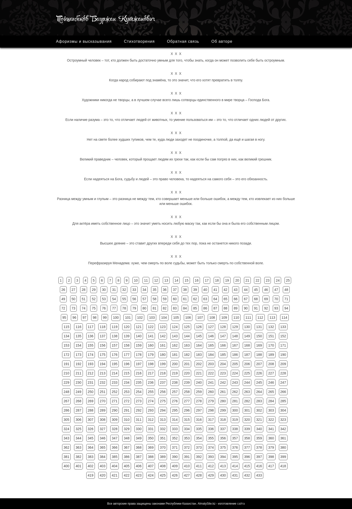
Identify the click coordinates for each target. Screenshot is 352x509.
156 (102, 345)
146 (211, 336)
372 (187, 447)
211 (78, 373)
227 (271, 373)
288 (90, 410)
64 (215, 299)
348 (126, 438)
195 (114, 364)
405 (126, 466)
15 (186, 280)
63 (205, 299)
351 (162, 438)
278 (199, 401)
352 (174, 438)
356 (223, 438)
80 (144, 308)
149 (247, 336)
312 (151, 420)
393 (211, 457)
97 (85, 317)
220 (187, 373)
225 (247, 373)
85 (195, 308)
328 (114, 429)
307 (90, 420)
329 (126, 429)
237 (162, 382)
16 (197, 280)
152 (283, 336)
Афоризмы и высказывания (84, 41)
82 (165, 308)
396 (247, 457)
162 (174, 345)
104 (164, 317)
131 (259, 327)
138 (114, 336)
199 (162, 364)
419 (90, 475)
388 (151, 457)
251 (102, 392)
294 (162, 410)
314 (174, 420)
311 (139, 420)
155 (90, 345)
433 (259, 475)
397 (259, 457)
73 (74, 308)
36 (165, 290)
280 (223, 401)
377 (247, 447)
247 (283, 382)
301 (247, 410)
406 (139, 466)
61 (185, 299)
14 (176, 280)
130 (247, 327)
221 (199, 373)
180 (162, 355)
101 (128, 317)
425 (162, 475)
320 (247, 420)
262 (235, 392)
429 (211, 475)
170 (271, 345)
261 (223, 392)
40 (205, 290)
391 (187, 457)
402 (90, 466)
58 (154, 299)
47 (276, 290)
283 (259, 401)
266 (283, 392)
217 (151, 373)
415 (247, 466)
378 (259, 447)
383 (90, 457)
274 (151, 401)
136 (90, 336)
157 (114, 345)
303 (271, 410)
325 (78, 429)
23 (268, 280)
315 (187, 420)
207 (259, 364)
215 (126, 373)
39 (195, 290)
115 (66, 327)
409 (174, 466)
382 (78, 457)
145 (199, 336)
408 (162, 466)
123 (162, 327)
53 (104, 299)
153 (66, 345)
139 (126, 336)
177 (126, 355)
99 (105, 317)
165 (211, 345)
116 (78, 327)
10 (136, 280)
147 (223, 336)
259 (199, 392)
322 (271, 420)
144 (187, 336)
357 (235, 438)
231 (90, 382)
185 (223, 355)
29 (94, 290)
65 (226, 299)
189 (271, 355)
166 (223, 345)
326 (90, 429)
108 (212, 317)
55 (124, 299)
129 (235, 327)
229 (66, 382)
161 (162, 345)
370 (162, 447)
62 (195, 299)
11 (146, 280)
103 (152, 317)
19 (227, 280)
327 (102, 429)
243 (235, 382)
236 (151, 382)
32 (124, 290)
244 (247, 382)
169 (259, 345)
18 (217, 280)
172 (66, 355)
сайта (241, 503)
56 (134, 299)
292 (139, 410)
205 (235, 364)
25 (288, 280)
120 (126, 327)
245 (259, 382)
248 (66, 392)
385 (114, 457)
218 (162, 373)
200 (174, 364)
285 (283, 401)
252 (114, 392)
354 (199, 438)
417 (271, 466)
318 (223, 420)
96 (74, 317)
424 (151, 475)
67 (246, 299)
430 (223, 475)
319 (235, 420)
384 (102, 457)
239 (187, 382)
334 (187, 429)
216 (139, 373)
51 (84, 299)
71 (286, 299)
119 (114, 327)
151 (271, 336)
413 (223, 466)
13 (166, 280)
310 (126, 420)
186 (235, 355)
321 (259, 420)
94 (286, 308)
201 (187, 364)
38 (185, 290)
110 (236, 317)
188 (259, 355)
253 (126, 392)
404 (114, 466)
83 (175, 308)
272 (126, 401)
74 (84, 308)
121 (139, 327)
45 (256, 290)
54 (114, 299)
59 (165, 299)
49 (63, 299)
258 (187, 392)
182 (187, 355)
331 (151, 429)
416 (259, 466)
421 (114, 475)
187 (247, 355)
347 (114, 438)
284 (271, 401)
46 (266, 290)
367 (126, 447)
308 (102, 420)
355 (211, 438)
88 (226, 308)
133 (283, 327)
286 (66, 410)
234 (126, 382)
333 (174, 429)
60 (175, 299)
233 (114, 382)
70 (276, 299)
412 (211, 466)
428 (199, 475)
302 (259, 410)
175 (102, 355)
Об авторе (221, 41)
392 (199, 457)
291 (126, 410)
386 (126, 457)
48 (286, 290)
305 (66, 420)
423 (139, 475)
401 (78, 466)
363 (78, 447)
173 (78, 355)
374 (211, 447)
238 (174, 382)
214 (114, 373)
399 (283, 457)
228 (283, 373)
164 (199, 345)
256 (162, 392)
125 (187, 327)
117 (90, 327)
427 (187, 475)
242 (223, 382)
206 (247, 364)
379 (271, 447)
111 (248, 317)
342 (283, 429)
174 (90, 355)
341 (271, 429)
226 (259, 373)
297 (199, 410)
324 (66, 429)
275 (162, 401)
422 (126, 475)
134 (66, 336)
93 (276, 308)
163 (187, 345)
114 (284, 317)
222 (211, 373)
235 (139, 382)
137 (102, 336)
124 (174, 327)
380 (283, 447)
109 (224, 317)
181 (174, 355)
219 (174, 373)
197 (139, 364)
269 (90, 401)
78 (124, 308)
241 (211, 382)
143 (174, 336)
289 (102, 410)
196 (126, 364)
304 (283, 410)
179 (151, 355)
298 (211, 410)
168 (247, 345)
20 (237, 280)
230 (78, 382)
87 (215, 308)
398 (271, 457)
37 (175, 290)
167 (235, 345)
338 (235, 429)
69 (266, 299)
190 (283, 355)
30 (104, 290)
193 (90, 364)
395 (235, 457)
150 (259, 336)
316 (199, 420)
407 (151, 466)
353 (187, 438)
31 (114, 290)
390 (174, 457)
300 (235, 410)
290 (114, 410)
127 (211, 327)
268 (78, 401)
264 (259, 392)
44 (246, 290)
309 (114, 420)
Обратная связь (183, 41)
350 (151, 438)
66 (236, 299)
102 (140, 317)
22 (257, 280)
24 (278, 280)
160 (151, 345)
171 (283, 345)
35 (154, 290)
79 (134, 308)
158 (126, 345)
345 (90, 438)
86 (205, 308)
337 (223, 429)
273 (139, 401)
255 (151, 392)
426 (174, 475)
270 (102, 401)
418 (283, 466)
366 (114, 447)
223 (223, 373)
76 (104, 308)
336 (211, 429)
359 (259, 438)
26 (63, 290)
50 (74, 299)
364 (90, 447)
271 (114, 401)
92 (266, 308)
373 (199, 447)
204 (223, 364)
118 (102, 327)
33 (134, 290)
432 (247, 475)
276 (174, 401)
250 (90, 392)
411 (199, 466)
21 (247, 280)
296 (187, 410)
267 (66, 401)
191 (66, 364)
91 (256, 308)
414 (235, 466)
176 (114, 355)
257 (174, 392)
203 (211, 364)
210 (66, 373)
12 (156, 280)
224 (235, 373)
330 (139, 429)
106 (188, 317)
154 (78, 345)
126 (199, 327)
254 (139, 392)
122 (151, 327)
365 (102, 447)
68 (256, 299)
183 (199, 355)
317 (211, 420)
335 (199, 429)
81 (154, 308)
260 (211, 392)
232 (102, 382)
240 (199, 382)
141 (151, 336)
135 (78, 336)
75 (94, 308)
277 (187, 401)
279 (211, 401)
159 (139, 345)
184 (211, 355)
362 (66, 447)
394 (223, 457)
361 (283, 438)
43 (236, 290)
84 (185, 308)
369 (151, 447)
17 (207, 280)
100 (116, 317)
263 (247, 392)
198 (151, 364)
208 (271, 364)
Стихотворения (139, 41)
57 (144, 299)
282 (247, 401)
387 (139, 457)
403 (102, 466)
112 (260, 317)
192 (78, 364)
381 (66, 457)
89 (236, 308)
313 (162, 420)
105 (176, 317)
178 (139, 355)
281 (235, 401)
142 (162, 336)
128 (223, 327)
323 (283, 420)
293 (151, 410)
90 (246, 308)
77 (114, 308)
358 (247, 438)
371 (174, 447)
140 (139, 336)
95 (64, 317)
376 (235, 447)
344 (78, 438)
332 (162, 429)
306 (78, 420)
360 (271, 438)
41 (215, 290)
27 (74, 290)
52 (94, 299)
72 (63, 308)
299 (223, 410)
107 (200, 317)
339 (247, 429)
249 (78, 392)
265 (271, 392)
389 (162, 457)
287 (78, 410)
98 (95, 317)
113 (272, 317)
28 (84, 290)
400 (66, 466)
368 (139, 447)
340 (259, 429)
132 (271, 327)
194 (102, 364)
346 (102, 438)
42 (226, 290)
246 (271, 382)
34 (144, 290)
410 (187, 466)
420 (102, 475)
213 (102, 373)
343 (66, 438)
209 (283, 364)
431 (235, 475)
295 (174, 410)
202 (199, 364)
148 (235, 336)
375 (223, 447)
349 (139, 438)
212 (90, 373)
